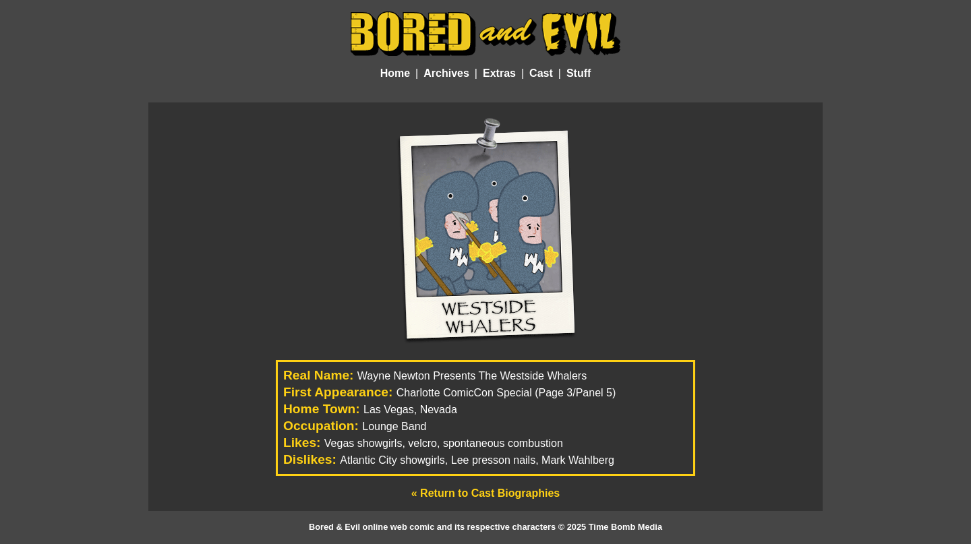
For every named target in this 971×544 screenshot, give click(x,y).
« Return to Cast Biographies (485, 493)
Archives (446, 73)
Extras (499, 73)
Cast (541, 73)
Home (395, 73)
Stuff (578, 73)
